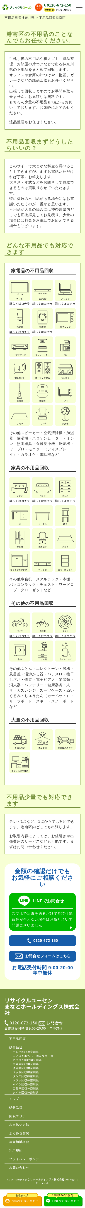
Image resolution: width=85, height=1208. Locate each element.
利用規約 (15, 1150)
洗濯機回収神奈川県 (26, 1068)
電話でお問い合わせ (22, 1199)
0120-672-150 (59, 5)
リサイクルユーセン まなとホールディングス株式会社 (42, 1006)
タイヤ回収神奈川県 (26, 1092)
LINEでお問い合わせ (63, 1199)
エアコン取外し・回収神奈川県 (33, 1056)
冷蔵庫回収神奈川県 (26, 1064)
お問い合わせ (19, 1167)
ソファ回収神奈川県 (26, 1080)
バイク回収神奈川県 (26, 1084)
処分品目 (15, 1047)
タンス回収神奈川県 (26, 1076)
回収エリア (17, 1116)
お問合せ (51, 1023)
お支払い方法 (19, 1124)
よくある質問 (19, 1133)
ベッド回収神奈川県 (26, 1072)
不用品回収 (17, 1038)
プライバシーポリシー (26, 1159)
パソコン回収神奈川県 (27, 1060)
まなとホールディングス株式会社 (45, 1179)
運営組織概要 (19, 1141)
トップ (14, 1099)
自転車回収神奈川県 (26, 1088)
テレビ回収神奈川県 (26, 1052)
